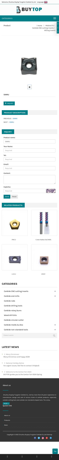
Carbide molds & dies (13, 325)
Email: (6, 164)
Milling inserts (49, 30)
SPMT (43, 274)
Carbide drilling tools (13, 306)
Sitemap (49, 434)
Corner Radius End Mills (43, 239)
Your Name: (8, 146)
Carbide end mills (11, 296)
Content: (7, 173)
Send (7, 197)
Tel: (5, 155)
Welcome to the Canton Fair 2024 (17, 372)
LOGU (14, 274)
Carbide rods (9, 301)
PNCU (14, 239)
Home (40, 26)
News (5, 425)
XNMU (11, 122)
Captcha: (7, 187)
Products (6, 420)
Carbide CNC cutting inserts (43, 28)
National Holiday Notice (13, 363)
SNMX (15, 119)
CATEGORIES (7, 18)
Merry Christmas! (11, 354)
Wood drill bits (10, 315)
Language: (42, 2)
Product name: (9, 138)
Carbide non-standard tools (16, 330)
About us (6, 415)
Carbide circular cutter (14, 320)
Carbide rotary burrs (12, 310)
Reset (14, 197)
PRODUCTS (49, 26)
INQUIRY (9, 103)
